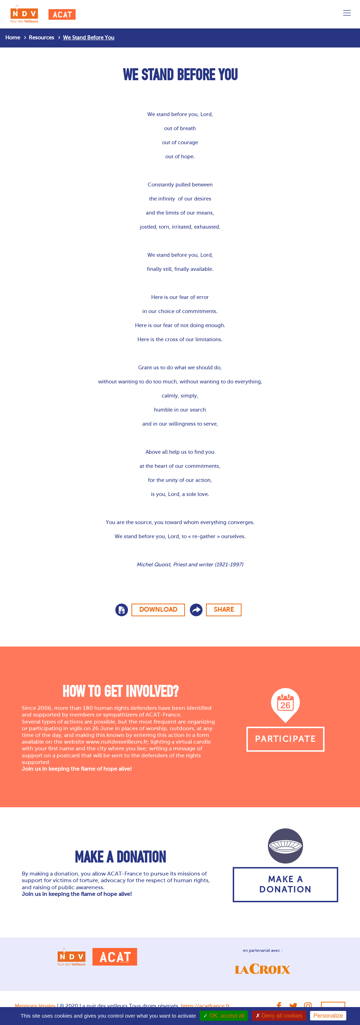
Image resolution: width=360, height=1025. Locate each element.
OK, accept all (223, 1016)
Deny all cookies (279, 1016)
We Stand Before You (88, 37)
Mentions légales (35, 1006)
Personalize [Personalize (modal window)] (328, 1016)
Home (12, 37)
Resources (41, 37)
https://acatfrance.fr (205, 1006)
